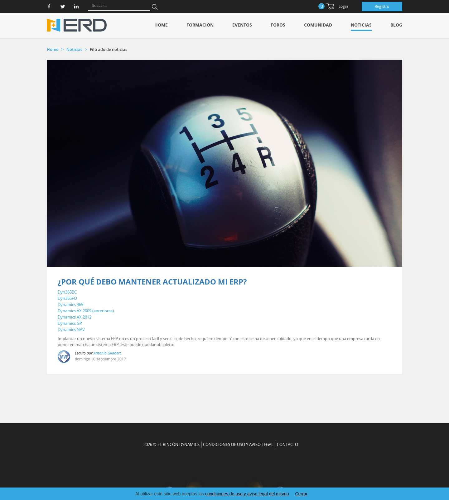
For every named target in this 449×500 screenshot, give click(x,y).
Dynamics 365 (70, 304)
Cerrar (301, 493)
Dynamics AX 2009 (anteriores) (86, 311)
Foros (278, 25)
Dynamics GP (70, 323)
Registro (382, 6)
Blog (396, 25)
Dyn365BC (67, 292)
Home (161, 25)
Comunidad (318, 25)
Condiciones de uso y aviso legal (238, 444)
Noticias (361, 25)
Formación (200, 25)
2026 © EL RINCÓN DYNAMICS (171, 444)
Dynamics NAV (71, 329)
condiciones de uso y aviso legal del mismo (247, 493)
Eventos (242, 25)
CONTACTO (287, 444)
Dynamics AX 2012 (74, 317)
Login (343, 6)
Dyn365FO (67, 298)
